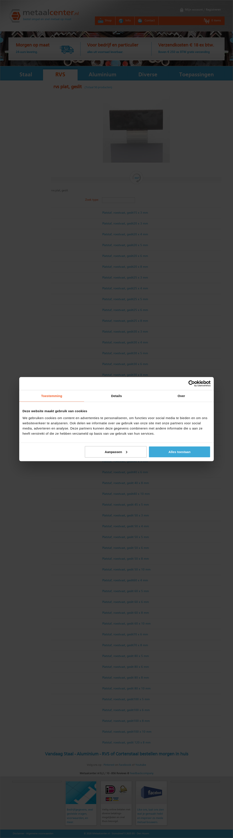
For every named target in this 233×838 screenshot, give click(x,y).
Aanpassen (116, 451)
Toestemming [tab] (51, 395)
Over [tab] (181, 395)
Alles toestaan (180, 451)
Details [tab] (116, 395)
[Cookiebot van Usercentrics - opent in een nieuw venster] (192, 383)
